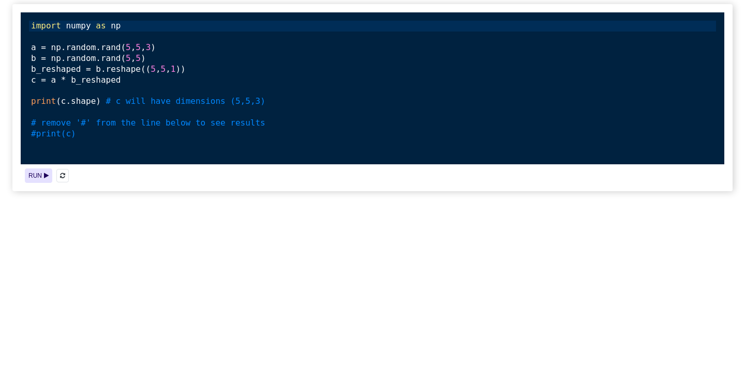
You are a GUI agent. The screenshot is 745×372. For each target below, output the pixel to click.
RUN (38, 175)
